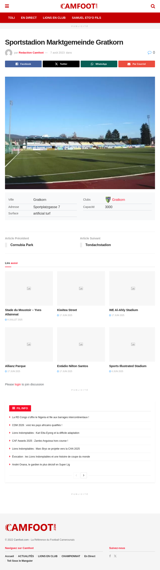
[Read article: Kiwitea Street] (81, 288)
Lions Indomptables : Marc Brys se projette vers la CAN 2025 (46, 448)
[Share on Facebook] (23, 64)
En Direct (29, 17)
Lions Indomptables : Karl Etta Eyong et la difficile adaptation (45, 432)
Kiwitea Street (67, 310)
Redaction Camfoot (31, 52)
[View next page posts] (84, 475)
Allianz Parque (15, 366)
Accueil (9, 556)
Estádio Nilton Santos (72, 366)
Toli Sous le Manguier (20, 560)
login (18, 384)
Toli (11, 17)
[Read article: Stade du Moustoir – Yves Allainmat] (29, 288)
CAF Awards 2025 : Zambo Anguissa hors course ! (40, 440)
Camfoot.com (21, 539)
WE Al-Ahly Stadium (123, 310)
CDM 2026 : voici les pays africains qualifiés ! (37, 425)
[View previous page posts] (76, 475)
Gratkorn (118, 199)
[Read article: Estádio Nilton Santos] (81, 344)
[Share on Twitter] (61, 64)
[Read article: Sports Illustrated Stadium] (133, 344)
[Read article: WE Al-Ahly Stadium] (133, 288)
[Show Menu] (7, 6)
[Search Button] (153, 6)
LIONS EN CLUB (47, 556)
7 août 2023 (57, 52)
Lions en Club (54, 17)
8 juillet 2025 (13, 320)
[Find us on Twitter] (115, 556)
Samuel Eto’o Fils (86, 17)
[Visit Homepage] (79, 6)
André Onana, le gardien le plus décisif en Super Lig (41, 464)
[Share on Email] (136, 64)
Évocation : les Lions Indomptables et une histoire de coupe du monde (51, 456)
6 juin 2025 (116, 371)
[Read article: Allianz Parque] (29, 344)
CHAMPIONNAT (71, 556)
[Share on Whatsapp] (99, 64)
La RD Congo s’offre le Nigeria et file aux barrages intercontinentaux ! (50, 417)
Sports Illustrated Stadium (127, 366)
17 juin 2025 (64, 315)
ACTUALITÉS (26, 556)
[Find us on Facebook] (110, 556)
